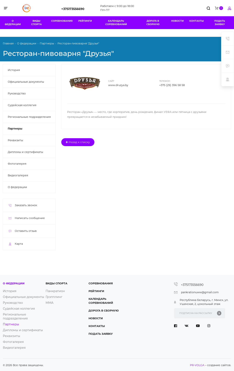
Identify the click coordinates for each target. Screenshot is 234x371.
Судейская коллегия (22, 105)
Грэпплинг (54, 297)
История (14, 70)
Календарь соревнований (116, 22)
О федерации (13, 22)
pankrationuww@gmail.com (200, 292)
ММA (49, 303)
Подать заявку (219, 22)
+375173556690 (72, 9)
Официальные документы (26, 81)
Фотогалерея (17, 163)
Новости (177, 20)
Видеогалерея (18, 175)
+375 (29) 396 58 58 (172, 85)
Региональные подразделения (29, 117)
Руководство (17, 93)
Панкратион (55, 291)
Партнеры (15, 128)
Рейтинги (85, 20)
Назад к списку (78, 142)
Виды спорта (36, 22)
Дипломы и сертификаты (25, 152)
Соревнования (62, 20)
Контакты (196, 20)
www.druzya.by (118, 85)
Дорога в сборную (152, 22)
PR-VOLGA (197, 365)
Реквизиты (15, 140)
